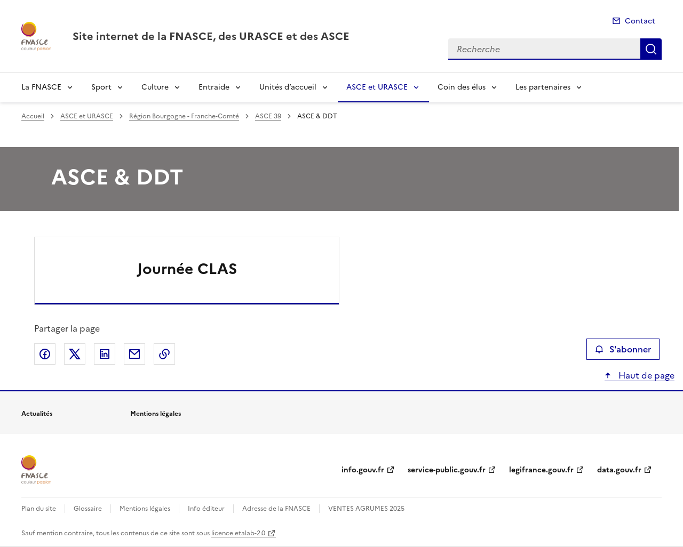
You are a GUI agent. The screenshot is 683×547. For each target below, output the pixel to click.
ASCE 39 (268, 116)
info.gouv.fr (363, 470)
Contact (640, 21)
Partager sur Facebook (44, 354)
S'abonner (623, 349)
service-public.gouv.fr (447, 470)
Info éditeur (206, 508)
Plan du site (38, 508)
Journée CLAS (187, 268)
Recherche (651, 49)
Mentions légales (145, 508)
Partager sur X (74, 354)
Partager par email (134, 354)
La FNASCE (41, 87)
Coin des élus (462, 87)
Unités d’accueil (287, 87)
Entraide (213, 87)
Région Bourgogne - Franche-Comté (184, 116)
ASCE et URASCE (377, 87)
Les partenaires (542, 87)
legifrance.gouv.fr (541, 470)
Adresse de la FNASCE (276, 508)
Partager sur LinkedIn (104, 354)
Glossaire (88, 508)
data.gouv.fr (619, 470)
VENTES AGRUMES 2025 (366, 508)
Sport (101, 87)
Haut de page (645, 375)
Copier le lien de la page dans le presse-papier (164, 354)
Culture (155, 87)
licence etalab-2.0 (238, 533)
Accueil (32, 116)
